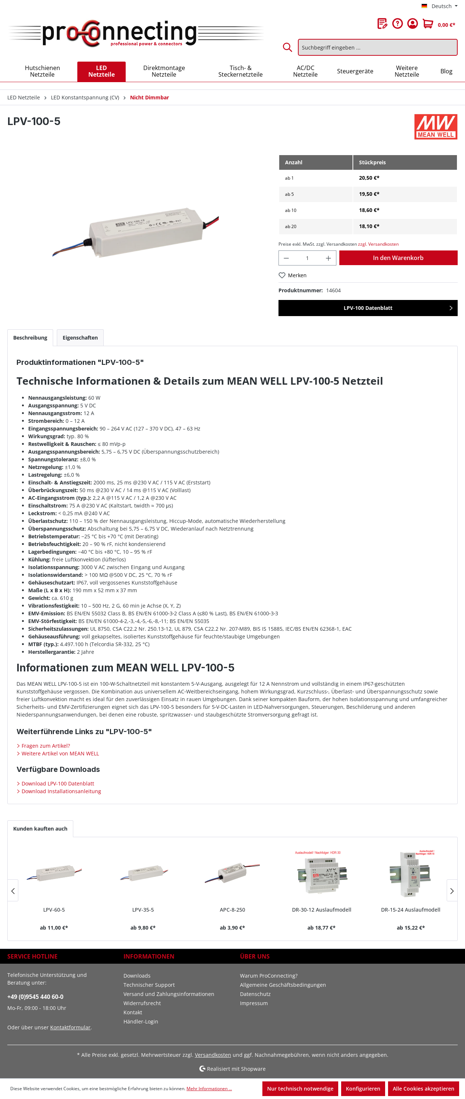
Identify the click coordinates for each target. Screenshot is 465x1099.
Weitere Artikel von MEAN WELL (59, 753)
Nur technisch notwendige (300, 1088)
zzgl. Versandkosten (378, 244)
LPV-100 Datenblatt (368, 307)
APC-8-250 (232, 909)
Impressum (254, 1003)
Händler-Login (140, 1021)
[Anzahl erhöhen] (328, 257)
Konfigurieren (363, 1088)
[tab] (30, 337)
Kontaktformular (70, 1027)
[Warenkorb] (439, 23)
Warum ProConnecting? (269, 975)
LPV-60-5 (54, 909)
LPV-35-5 (143, 909)
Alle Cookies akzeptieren (423, 1088)
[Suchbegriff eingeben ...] (378, 47)
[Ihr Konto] (412, 23)
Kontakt (132, 1012)
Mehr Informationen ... (209, 1088)
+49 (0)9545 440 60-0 (35, 997)
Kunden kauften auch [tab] (40, 828)
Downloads (137, 975)
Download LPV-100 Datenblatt (57, 783)
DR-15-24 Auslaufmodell (410, 909)
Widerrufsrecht (142, 1003)
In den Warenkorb (398, 258)
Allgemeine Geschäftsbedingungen (283, 984)
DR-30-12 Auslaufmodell (321, 909)
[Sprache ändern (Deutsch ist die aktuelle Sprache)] (439, 6)
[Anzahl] (308, 257)
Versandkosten (213, 1054)
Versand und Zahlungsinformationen (168, 993)
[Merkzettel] (382, 23)
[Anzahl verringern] (286, 257)
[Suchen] (288, 47)
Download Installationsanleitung (60, 791)
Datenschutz (255, 993)
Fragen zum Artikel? (45, 745)
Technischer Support (149, 984)
